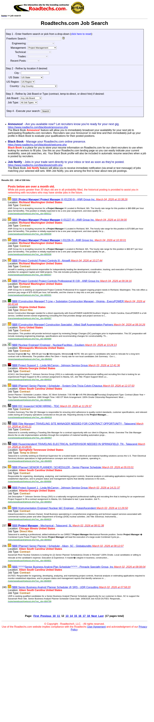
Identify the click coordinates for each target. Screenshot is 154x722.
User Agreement (96, 626)
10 (54, 616)
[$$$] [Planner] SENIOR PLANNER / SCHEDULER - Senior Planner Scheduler (73, 467)
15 (75, 616)
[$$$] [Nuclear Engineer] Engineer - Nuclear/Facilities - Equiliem (64, 345)
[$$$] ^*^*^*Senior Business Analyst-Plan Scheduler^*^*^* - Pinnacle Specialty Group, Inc (78, 566)
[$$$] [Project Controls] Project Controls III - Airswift (57, 260)
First (36, 616)
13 (67, 616)
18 (88, 616)
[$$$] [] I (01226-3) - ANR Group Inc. (69, 240)
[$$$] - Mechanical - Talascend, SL (58, 525)
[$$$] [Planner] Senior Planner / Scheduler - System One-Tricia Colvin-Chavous (73, 385)
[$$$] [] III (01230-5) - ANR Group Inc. (69, 199)
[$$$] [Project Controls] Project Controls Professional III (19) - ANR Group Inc (72, 281)
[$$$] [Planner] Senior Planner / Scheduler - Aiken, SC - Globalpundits (67, 546)
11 (58, 616)
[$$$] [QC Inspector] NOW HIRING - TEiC (52, 406)
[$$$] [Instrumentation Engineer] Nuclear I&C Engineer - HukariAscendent (70, 508)
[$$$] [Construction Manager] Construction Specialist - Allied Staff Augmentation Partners (78, 324)
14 (71, 616)
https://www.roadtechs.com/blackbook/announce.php (38, 127)
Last (101, 616)
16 (80, 616)
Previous (46, 616)
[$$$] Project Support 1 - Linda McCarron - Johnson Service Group (66, 365)
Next (94, 616)
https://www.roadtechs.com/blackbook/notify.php (35, 165)
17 (84, 616)
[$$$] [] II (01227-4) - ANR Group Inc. (69, 219)
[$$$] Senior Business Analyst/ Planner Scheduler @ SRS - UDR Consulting (71, 587)
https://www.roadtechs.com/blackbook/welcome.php (37, 144)
